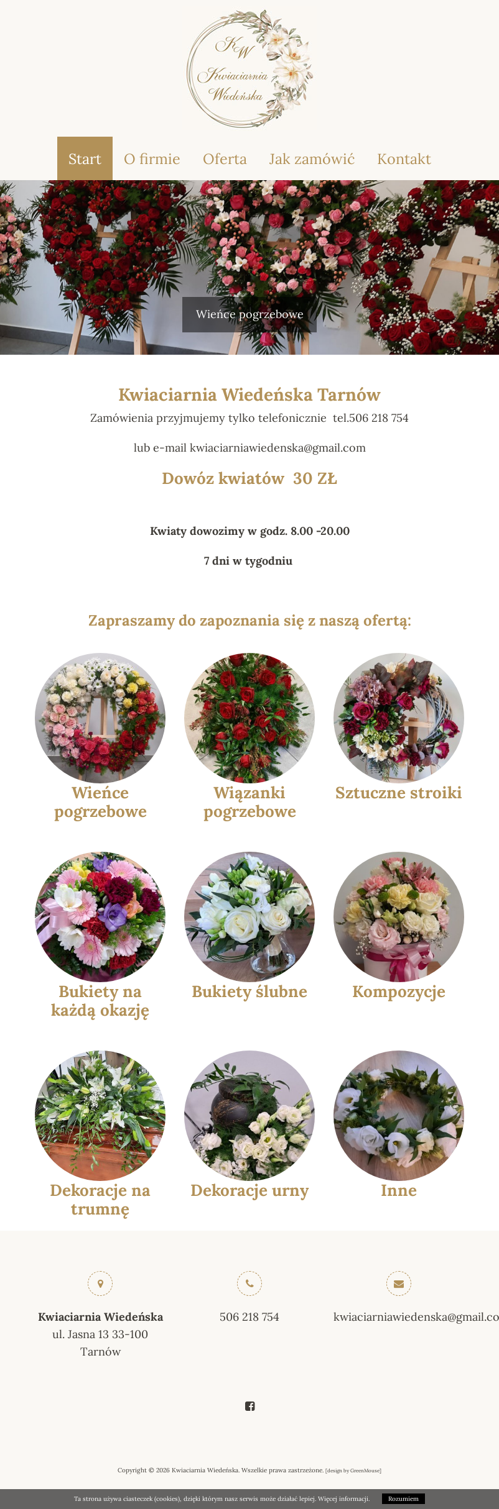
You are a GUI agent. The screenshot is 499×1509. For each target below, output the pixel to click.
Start (84, 158)
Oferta (225, 158)
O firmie (152, 158)
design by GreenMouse (353, 1470)
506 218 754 (249, 1317)
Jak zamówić (312, 158)
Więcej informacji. (344, 1499)
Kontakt (404, 158)
